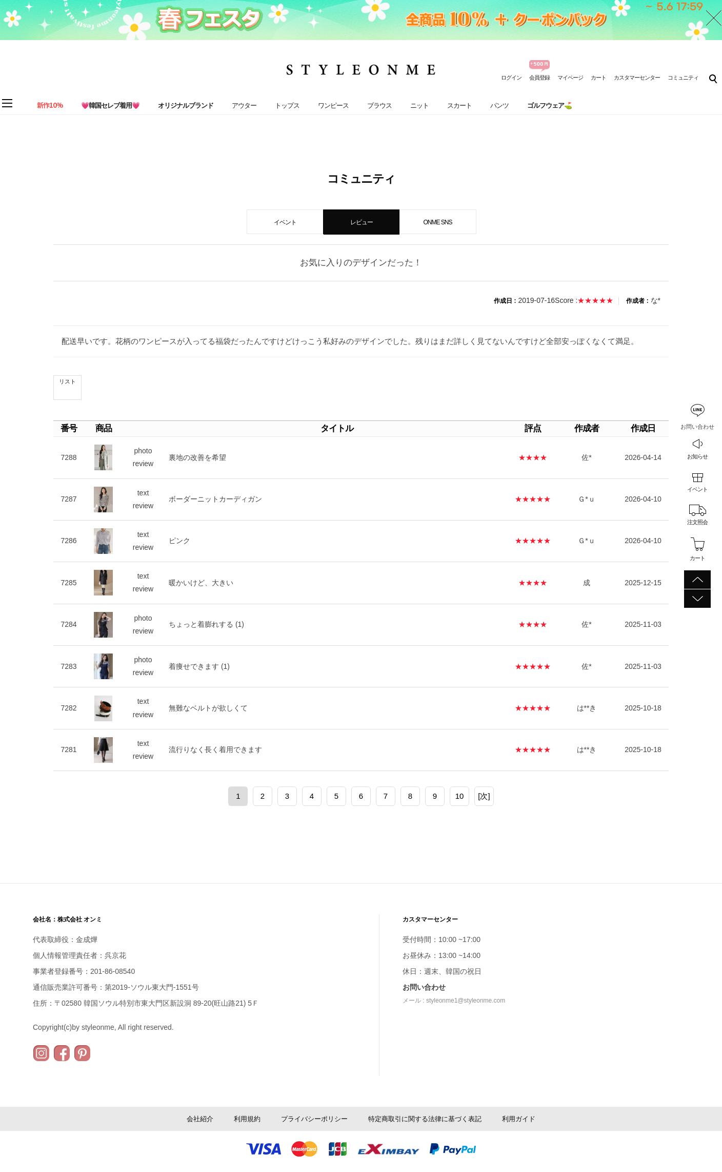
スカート (459, 105)
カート (598, 77)
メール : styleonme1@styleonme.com (454, 1000)
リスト (67, 381)
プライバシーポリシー (314, 1119)
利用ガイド (518, 1119)
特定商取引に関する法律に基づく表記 (425, 1119)
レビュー (361, 222)
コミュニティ (683, 77)
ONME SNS (437, 222)
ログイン (511, 77)
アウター (244, 105)
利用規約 (247, 1119)
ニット (419, 105)
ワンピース (333, 105)
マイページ (570, 77)
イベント (697, 489)
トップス (287, 105)
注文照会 (697, 522)
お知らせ (697, 456)
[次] (484, 796)
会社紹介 (200, 1119)
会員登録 (539, 77)
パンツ (499, 105)
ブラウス (379, 105)
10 (459, 796)
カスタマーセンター (637, 77)
